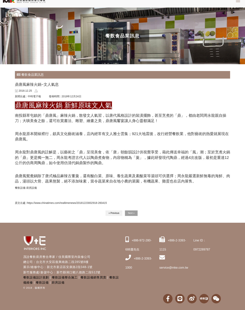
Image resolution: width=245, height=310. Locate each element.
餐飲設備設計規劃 (36, 277)
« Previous (114, 213)
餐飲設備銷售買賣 (93, 277)
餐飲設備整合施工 (65, 277)
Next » (131, 213)
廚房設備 (58, 282)
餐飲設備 (42, 282)
